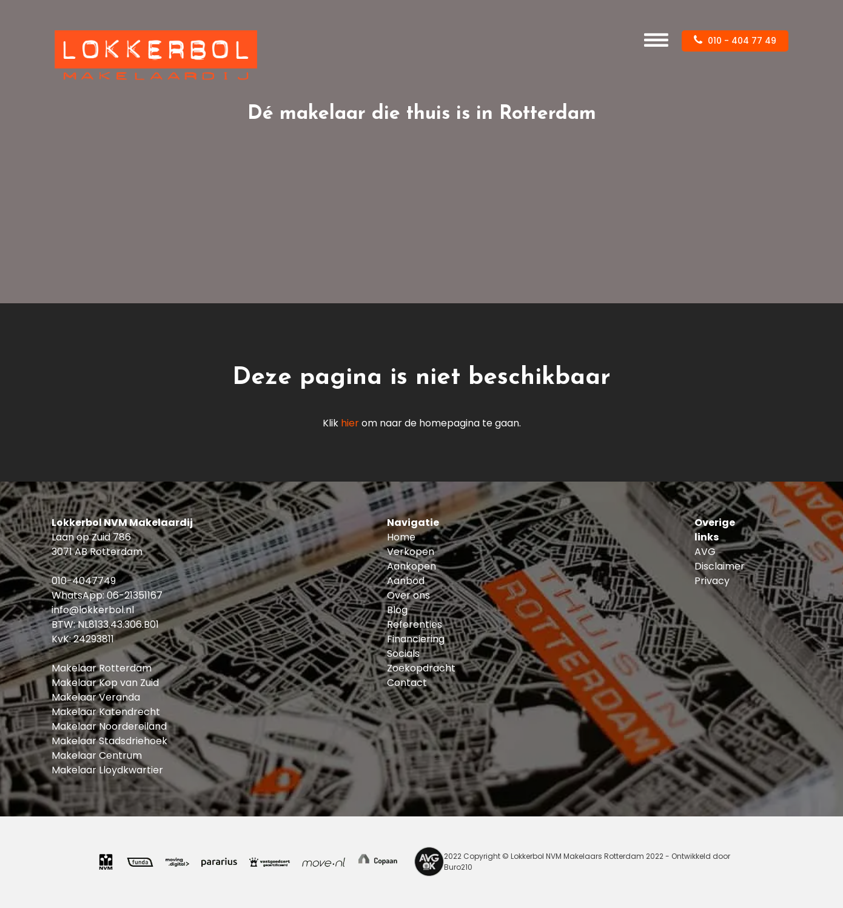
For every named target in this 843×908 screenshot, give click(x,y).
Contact (407, 683)
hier (350, 423)
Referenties (414, 624)
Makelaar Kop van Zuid (105, 683)
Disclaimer (719, 566)
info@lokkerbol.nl (93, 610)
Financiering (416, 639)
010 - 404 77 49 (735, 41)
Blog (397, 610)
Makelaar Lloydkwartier (107, 770)
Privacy (712, 581)
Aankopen (411, 566)
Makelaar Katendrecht (106, 712)
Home (401, 537)
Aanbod (406, 581)
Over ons (408, 595)
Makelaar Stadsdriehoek (109, 741)
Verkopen (410, 552)
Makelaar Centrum (97, 755)
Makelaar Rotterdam (102, 668)
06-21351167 (135, 595)
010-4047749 (84, 581)
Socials (403, 654)
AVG (705, 552)
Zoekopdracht (421, 668)
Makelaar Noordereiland (109, 726)
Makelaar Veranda (96, 697)
